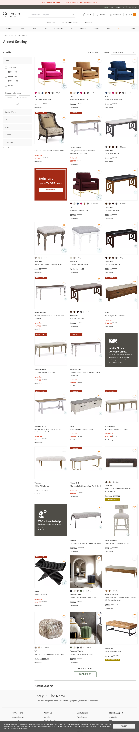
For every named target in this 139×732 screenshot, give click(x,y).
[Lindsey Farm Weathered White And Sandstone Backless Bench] (86, 147)
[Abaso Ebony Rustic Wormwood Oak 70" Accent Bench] (121, 485)
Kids (71, 28)
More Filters (7, 148)
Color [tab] (7, 119)
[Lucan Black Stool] (50, 591)
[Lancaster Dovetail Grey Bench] (50, 369)
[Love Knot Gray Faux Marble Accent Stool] (50, 651)
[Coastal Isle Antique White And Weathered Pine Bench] (86, 369)
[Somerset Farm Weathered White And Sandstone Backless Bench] (50, 426)
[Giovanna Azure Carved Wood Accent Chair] (50, 147)
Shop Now (50, 190)
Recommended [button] (118, 52)
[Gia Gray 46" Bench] (121, 150)
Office (108, 28)
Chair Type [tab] (9, 142)
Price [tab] (7, 61)
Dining (34, 28)
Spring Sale (38, 155)
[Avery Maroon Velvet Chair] (86, 207)
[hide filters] (8, 52)
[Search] (52, 14)
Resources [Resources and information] (88, 23)
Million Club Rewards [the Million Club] (70, 23)
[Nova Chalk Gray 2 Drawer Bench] (86, 426)
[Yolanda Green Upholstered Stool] (86, 651)
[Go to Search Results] (73, 14)
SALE (120, 29)
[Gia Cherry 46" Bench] (86, 315)
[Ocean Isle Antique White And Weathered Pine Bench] (50, 312)
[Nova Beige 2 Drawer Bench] (121, 312)
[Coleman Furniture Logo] (11, 16)
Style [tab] (7, 127)
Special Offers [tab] (10, 112)
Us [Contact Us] (113, 717)
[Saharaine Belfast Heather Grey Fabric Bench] (86, 483)
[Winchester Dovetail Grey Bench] (121, 426)
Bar (46, 28)
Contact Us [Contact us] (132, 7)
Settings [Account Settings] (17, 717)
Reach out (41, 529)
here (26, 728)
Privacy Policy (105, 726)
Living (22, 28)
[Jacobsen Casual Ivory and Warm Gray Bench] (86, 540)
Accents (96, 28)
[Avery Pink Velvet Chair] (50, 96)
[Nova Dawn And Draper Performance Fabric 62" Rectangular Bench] (121, 594)
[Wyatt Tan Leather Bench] (121, 648)
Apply (17, 104)
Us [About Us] (47, 717)
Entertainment (59, 28)
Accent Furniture (8, 35)
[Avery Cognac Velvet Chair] (86, 96)
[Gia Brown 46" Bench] (121, 207)
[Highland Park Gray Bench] (86, 261)
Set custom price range (13, 93)
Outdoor (83, 28)
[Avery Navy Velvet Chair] (121, 96)
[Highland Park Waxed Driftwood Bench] (50, 261)
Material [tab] (8, 135)
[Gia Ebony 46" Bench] (121, 261)
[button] (87, 14)
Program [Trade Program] (82, 717)
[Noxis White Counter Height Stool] (121, 540)
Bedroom (9, 28)
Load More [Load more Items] (85, 674)
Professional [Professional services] (51, 23)
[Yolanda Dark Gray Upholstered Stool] (86, 594)
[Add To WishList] (64, 60)
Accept (124, 726)
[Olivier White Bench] (50, 483)
